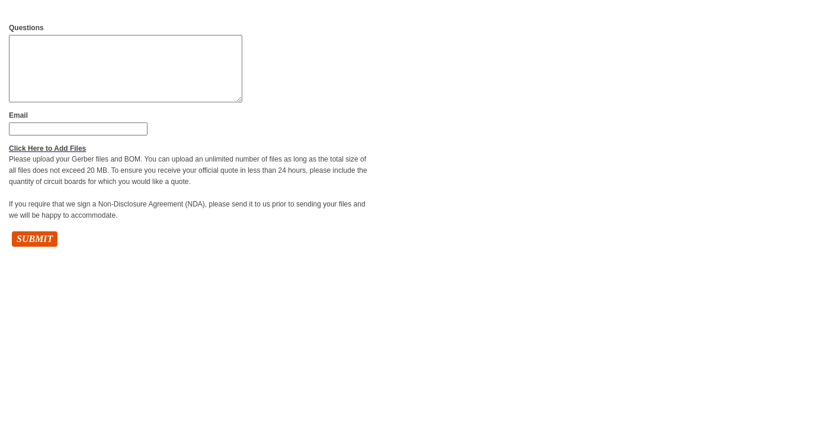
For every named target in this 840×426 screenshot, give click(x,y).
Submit (34, 239)
